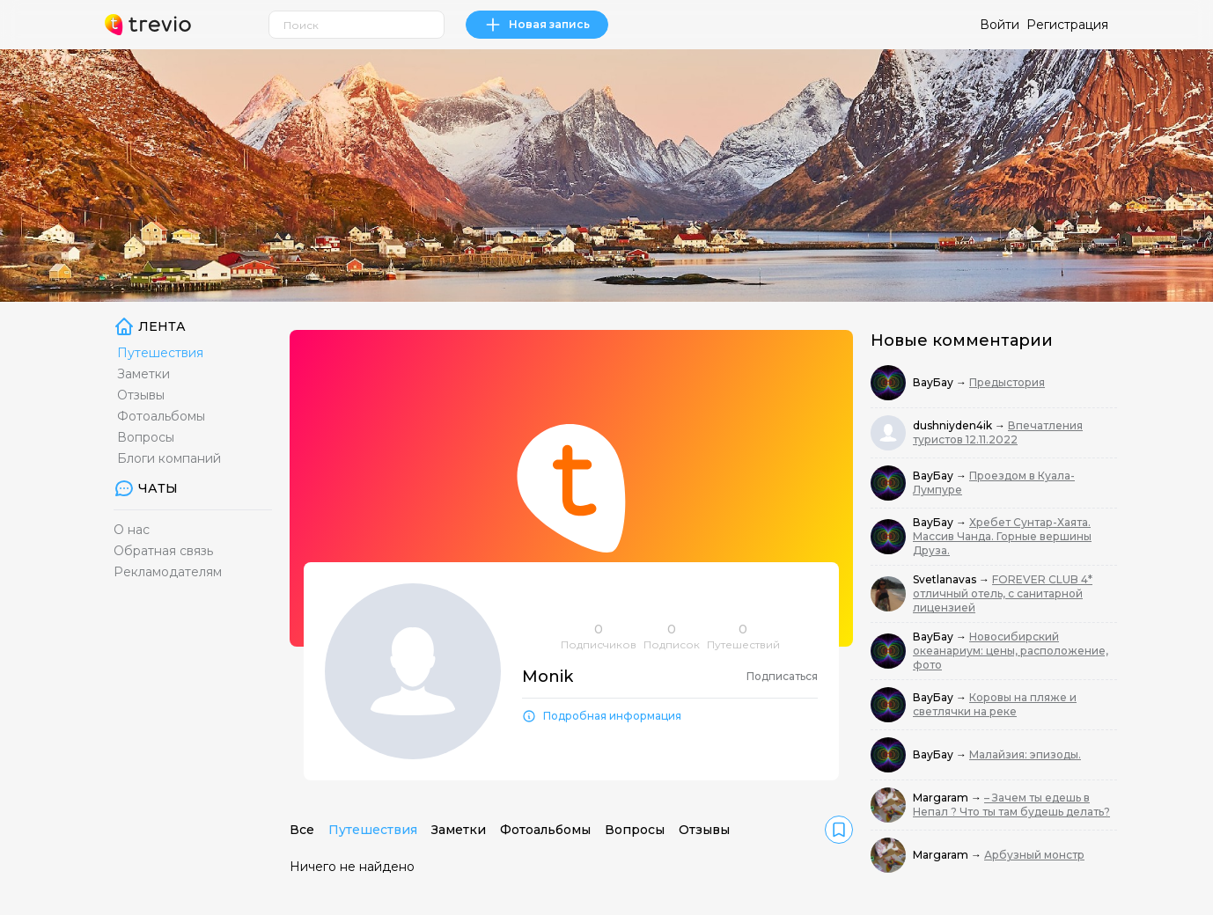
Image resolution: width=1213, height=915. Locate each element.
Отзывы (141, 395)
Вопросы (145, 437)
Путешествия (160, 353)
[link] (839, 830)
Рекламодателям (168, 572)
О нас (132, 530)
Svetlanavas (946, 579)
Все (302, 830)
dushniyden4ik (954, 425)
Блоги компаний (169, 458)
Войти (999, 25)
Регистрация (1067, 25)
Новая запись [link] (537, 24)
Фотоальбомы (161, 416)
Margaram (942, 797)
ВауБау (934, 382)
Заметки (143, 374)
